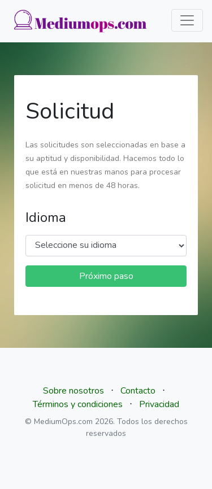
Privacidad (159, 404)
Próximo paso (106, 276)
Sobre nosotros (73, 391)
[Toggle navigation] (187, 20)
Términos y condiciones (78, 404)
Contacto (137, 391)
